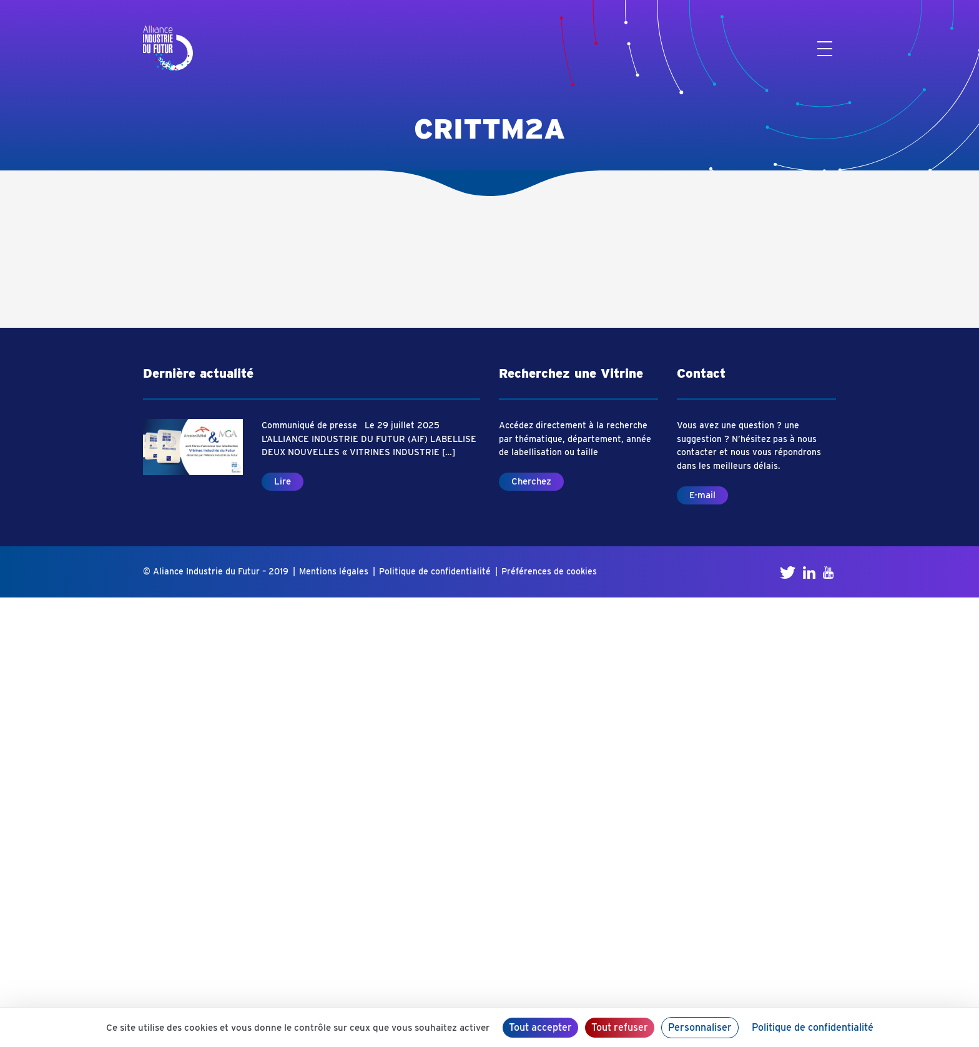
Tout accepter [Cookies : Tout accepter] (540, 1027)
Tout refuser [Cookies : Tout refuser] (619, 1027)
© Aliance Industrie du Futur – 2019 (215, 571)
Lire (282, 481)
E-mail (702, 495)
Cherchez (531, 481)
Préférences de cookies (549, 571)
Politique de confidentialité (435, 571)
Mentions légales (333, 571)
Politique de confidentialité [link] (812, 1027)
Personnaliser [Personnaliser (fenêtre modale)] (700, 1027)
